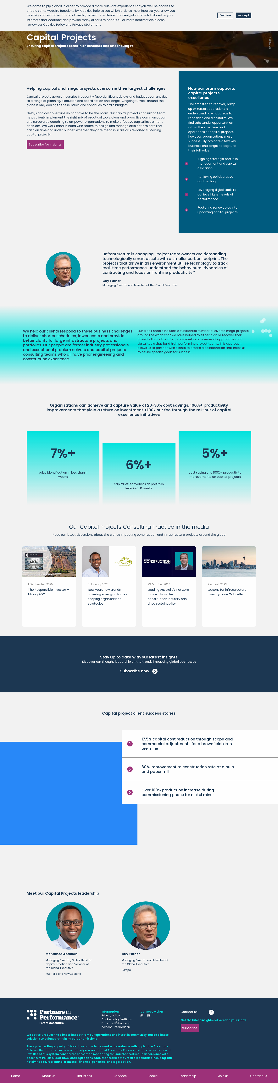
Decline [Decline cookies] (225, 15)
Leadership (188, 1076)
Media (153, 1076)
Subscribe (189, 1028)
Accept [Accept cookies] (243, 15)
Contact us (258, 1076)
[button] (70, 940)
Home (15, 1076)
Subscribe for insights (45, 144)
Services (120, 1076)
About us (48, 1076)
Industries (84, 1076)
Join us (223, 1076)
